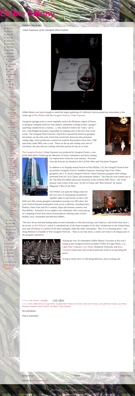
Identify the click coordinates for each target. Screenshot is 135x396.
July (10, 84)
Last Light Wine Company (108, 304)
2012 (9, 250)
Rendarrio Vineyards (29, 306)
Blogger (80, 390)
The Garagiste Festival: (32, 152)
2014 (9, 244)
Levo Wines (88, 247)
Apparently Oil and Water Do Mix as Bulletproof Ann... (12, 118)
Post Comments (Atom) (40, 380)
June (11, 220)
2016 (9, 53)
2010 (9, 256)
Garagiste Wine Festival (64, 304)
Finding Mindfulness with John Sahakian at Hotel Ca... (12, 209)
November (12, 64)
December (12, 59)
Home (77, 375)
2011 (9, 253)
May (10, 223)
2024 (9, 31)
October (11, 69)
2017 (9, 50)
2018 (9, 47)
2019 (9, 44)
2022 (9, 34)
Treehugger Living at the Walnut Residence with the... (12, 194)
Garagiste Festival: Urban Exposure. (69, 115)
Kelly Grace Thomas (90, 304)
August (11, 79)
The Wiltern (40, 115)
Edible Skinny (27, 13)
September (12, 74)
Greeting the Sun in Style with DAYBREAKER (12, 163)
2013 (9, 247)
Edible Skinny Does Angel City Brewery (12, 92)
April (10, 226)
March (11, 230)
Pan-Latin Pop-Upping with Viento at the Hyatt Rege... (12, 133)
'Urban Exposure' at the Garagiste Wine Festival (12, 105)
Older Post (125, 375)
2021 (9, 38)
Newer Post (28, 375)
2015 (9, 56)
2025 (9, 28)
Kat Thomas (78, 304)
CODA (30, 304)
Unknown (10, 268)
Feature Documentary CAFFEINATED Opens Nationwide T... (12, 149)
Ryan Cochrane (43, 306)
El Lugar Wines (49, 304)
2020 (9, 41)
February (12, 233)
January (11, 238)
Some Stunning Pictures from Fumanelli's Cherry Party (12, 178)
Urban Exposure (65, 306)
